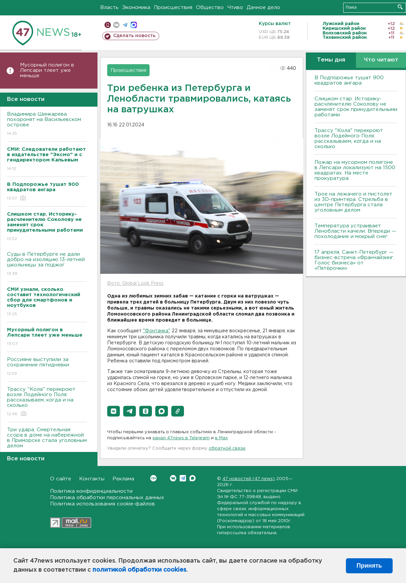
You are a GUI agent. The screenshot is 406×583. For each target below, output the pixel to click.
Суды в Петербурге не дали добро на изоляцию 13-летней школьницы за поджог (47, 264)
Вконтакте (153, 478)
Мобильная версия (108, 25)
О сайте (60, 479)
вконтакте (116, 25)
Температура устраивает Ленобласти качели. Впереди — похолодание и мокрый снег (355, 231)
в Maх (221, 438)
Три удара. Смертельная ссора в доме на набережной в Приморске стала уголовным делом (47, 442)
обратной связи (227, 448)
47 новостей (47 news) (248, 479)
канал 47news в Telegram (181, 438)
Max (192, 478)
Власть (109, 7)
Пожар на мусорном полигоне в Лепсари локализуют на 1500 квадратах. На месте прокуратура (355, 170)
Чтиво (235, 7)
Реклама (123, 479)
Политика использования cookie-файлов (102, 504)
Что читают (381, 60)
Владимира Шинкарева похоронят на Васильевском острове (47, 124)
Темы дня (331, 60)
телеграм (125, 25)
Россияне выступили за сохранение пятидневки (47, 366)
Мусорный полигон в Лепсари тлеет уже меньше (47, 70)
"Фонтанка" (156, 331)
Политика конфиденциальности (91, 491)
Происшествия (173, 7)
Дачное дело (263, 7)
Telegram (183, 478)
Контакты (92, 479)
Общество (210, 7)
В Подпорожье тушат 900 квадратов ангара (349, 80)
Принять (369, 565)
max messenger (134, 25)
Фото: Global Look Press (135, 283)
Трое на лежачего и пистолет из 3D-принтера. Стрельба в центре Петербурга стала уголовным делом (353, 202)
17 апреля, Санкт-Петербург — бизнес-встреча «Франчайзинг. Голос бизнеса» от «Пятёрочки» (354, 260)
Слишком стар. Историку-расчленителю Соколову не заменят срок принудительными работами (356, 107)
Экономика (136, 7)
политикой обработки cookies (139, 570)
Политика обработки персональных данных (107, 497)
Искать (400, 6)
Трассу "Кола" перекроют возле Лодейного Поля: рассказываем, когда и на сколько (47, 402)
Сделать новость (134, 36)
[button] (113, 411)
